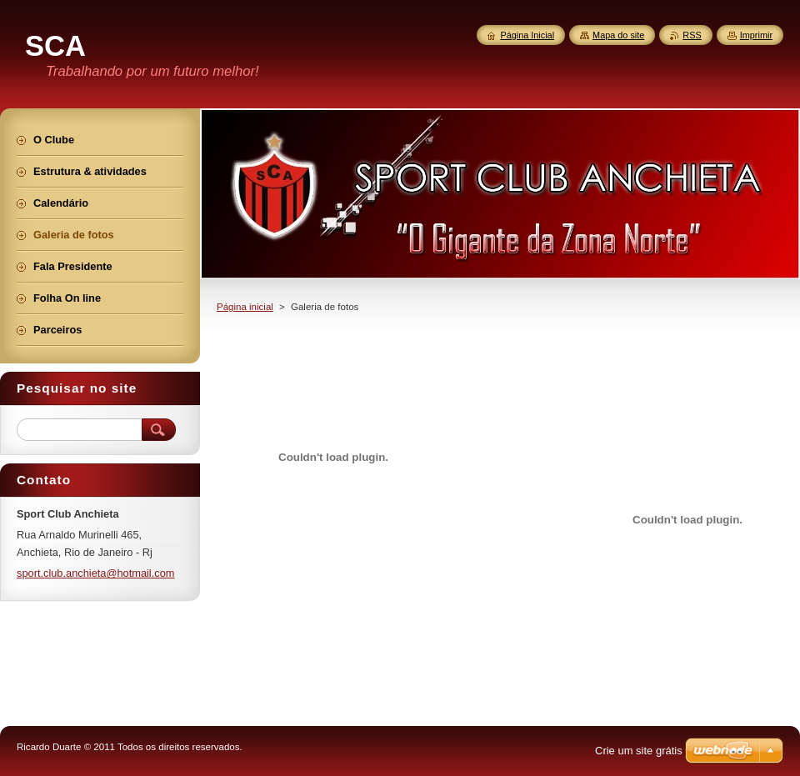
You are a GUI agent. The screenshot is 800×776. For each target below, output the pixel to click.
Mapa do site (618, 35)
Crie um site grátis (638, 750)
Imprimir (756, 35)
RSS (691, 35)
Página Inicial (527, 35)
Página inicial (245, 307)
